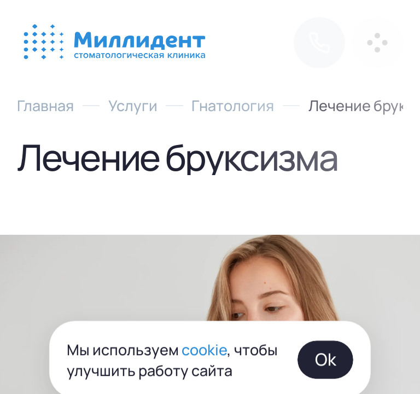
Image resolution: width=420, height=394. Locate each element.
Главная (45, 105)
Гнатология (232, 105)
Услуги (133, 105)
